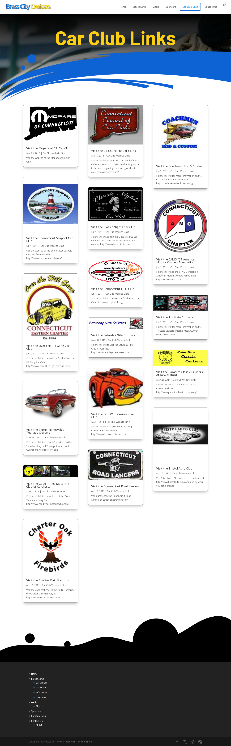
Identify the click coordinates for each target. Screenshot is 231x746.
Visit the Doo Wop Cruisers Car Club (112, 415)
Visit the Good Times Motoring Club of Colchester (47, 485)
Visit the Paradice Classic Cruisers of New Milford (179, 373)
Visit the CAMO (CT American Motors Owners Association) (176, 260)
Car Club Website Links (54, 153)
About (39, 724)
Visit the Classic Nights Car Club (113, 227)
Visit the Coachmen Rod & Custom (180, 166)
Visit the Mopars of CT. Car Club (48, 148)
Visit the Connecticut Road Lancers (115, 486)
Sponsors (171, 6)
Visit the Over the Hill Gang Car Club (47, 347)
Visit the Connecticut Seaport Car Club (49, 239)
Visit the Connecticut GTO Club (112, 289)
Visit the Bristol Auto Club (174, 468)
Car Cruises (41, 682)
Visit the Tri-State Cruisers (174, 317)
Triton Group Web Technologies (73, 741)
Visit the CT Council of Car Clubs (113, 151)
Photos (39, 706)
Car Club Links (190, 6)
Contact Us (211, 6)
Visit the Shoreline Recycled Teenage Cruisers (45, 431)
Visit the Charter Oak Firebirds (47, 580)
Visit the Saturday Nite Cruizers (113, 335)
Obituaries (41, 697)
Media (156, 6)
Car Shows (41, 687)
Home (123, 6)
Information (42, 692)
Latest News (139, 6)
